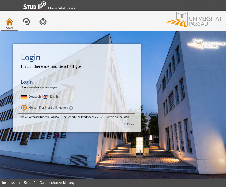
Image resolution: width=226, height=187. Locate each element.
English (55, 96)
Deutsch (34, 96)
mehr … (129, 123)
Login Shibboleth (193, 5)
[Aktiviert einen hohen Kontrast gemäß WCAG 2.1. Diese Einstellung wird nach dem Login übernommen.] (71, 107)
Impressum (11, 183)
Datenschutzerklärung (57, 183)
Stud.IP (29, 183)
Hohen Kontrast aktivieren (48, 107)
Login (220, 5)
